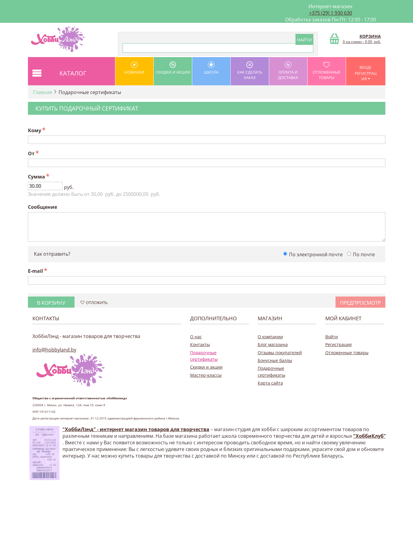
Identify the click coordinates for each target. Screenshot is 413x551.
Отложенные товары (326, 70)
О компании (270, 336)
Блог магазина (273, 344)
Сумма (36, 176)
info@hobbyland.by (54, 349)
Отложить (94, 302)
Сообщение (42, 207)
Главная (42, 92)
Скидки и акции (173, 68)
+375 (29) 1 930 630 (330, 13)
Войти (331, 336)
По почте (364, 254)
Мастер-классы (206, 375)
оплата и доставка (288, 70)
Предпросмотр (360, 302)
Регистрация (338, 344)
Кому (34, 130)
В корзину (51, 302)
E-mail (35, 271)
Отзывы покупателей (280, 352)
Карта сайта (270, 383)
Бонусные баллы (275, 360)
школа (211, 68)
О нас (196, 336)
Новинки (134, 68)
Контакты (200, 344)
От (31, 153)
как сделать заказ (249, 70)
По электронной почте (316, 254)
